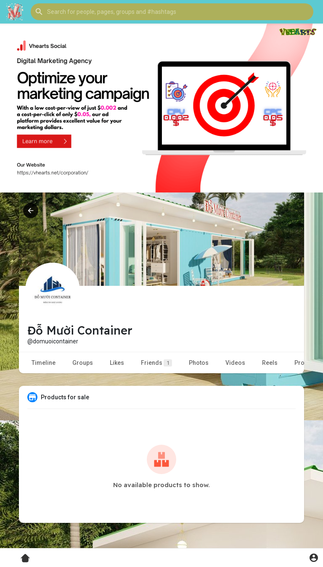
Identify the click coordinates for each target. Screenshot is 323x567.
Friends (156, 363)
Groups (82, 362)
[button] (172, 11)
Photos (199, 362)
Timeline (44, 362)
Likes (117, 362)
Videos (235, 362)
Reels (270, 362)
